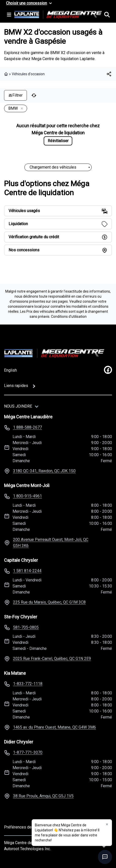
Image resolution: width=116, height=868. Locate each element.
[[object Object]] (109, 74)
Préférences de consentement (31, 827)
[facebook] (108, 370)
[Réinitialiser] (34, 95)
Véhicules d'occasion (28, 74)
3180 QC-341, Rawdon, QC (44, 470)
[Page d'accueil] (54, 353)
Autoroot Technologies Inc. (27, 848)
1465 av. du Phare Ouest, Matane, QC (54, 727)
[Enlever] (21, 109)
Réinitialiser (58, 140)
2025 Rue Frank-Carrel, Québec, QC (52, 658)
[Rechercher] (107, 15)
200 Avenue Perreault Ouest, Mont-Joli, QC (50, 542)
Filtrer (15, 95)
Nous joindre (18, 406)
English (10, 370)
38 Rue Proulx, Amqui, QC (43, 796)
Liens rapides (16, 385)
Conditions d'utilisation (69, 316)
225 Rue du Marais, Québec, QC (49, 602)
